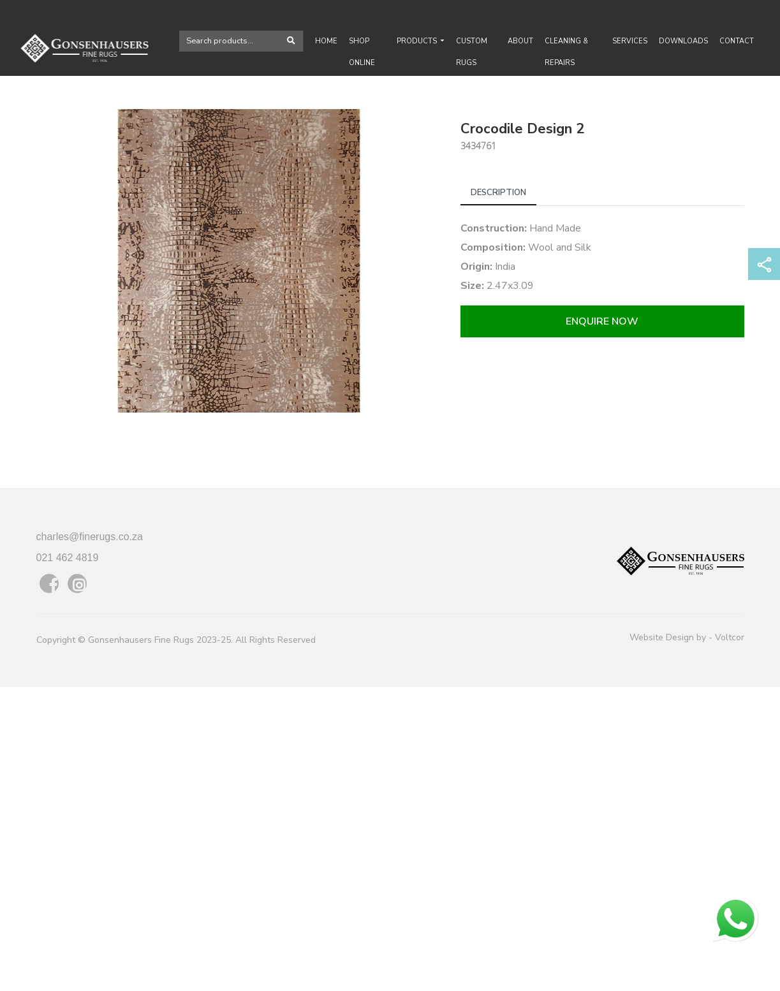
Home (326, 41)
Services (629, 41)
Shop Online (362, 52)
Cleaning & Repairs (566, 52)
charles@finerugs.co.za (89, 536)
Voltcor (729, 637)
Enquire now (602, 321)
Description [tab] (498, 192)
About (520, 41)
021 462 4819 (67, 557)
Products (418, 41)
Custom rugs (471, 52)
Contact (736, 41)
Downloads (683, 41)
